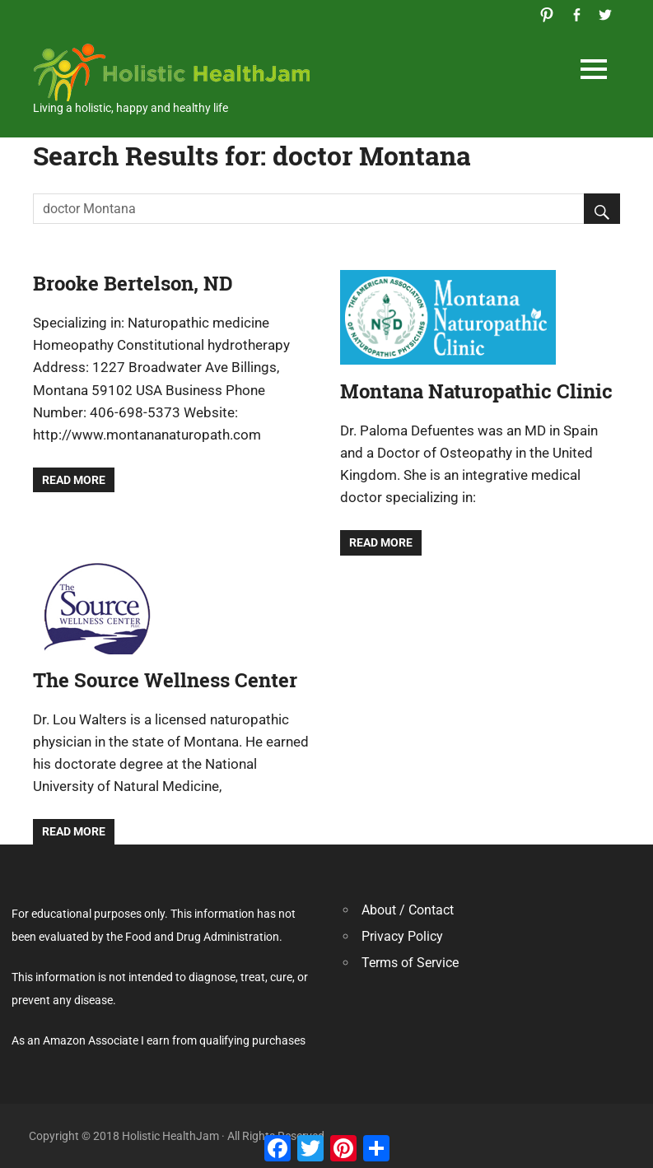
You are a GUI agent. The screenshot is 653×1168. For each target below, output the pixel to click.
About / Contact (407, 910)
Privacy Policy (402, 936)
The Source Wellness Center (165, 680)
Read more (73, 479)
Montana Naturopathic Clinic (476, 391)
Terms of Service (410, 962)
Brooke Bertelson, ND (133, 283)
